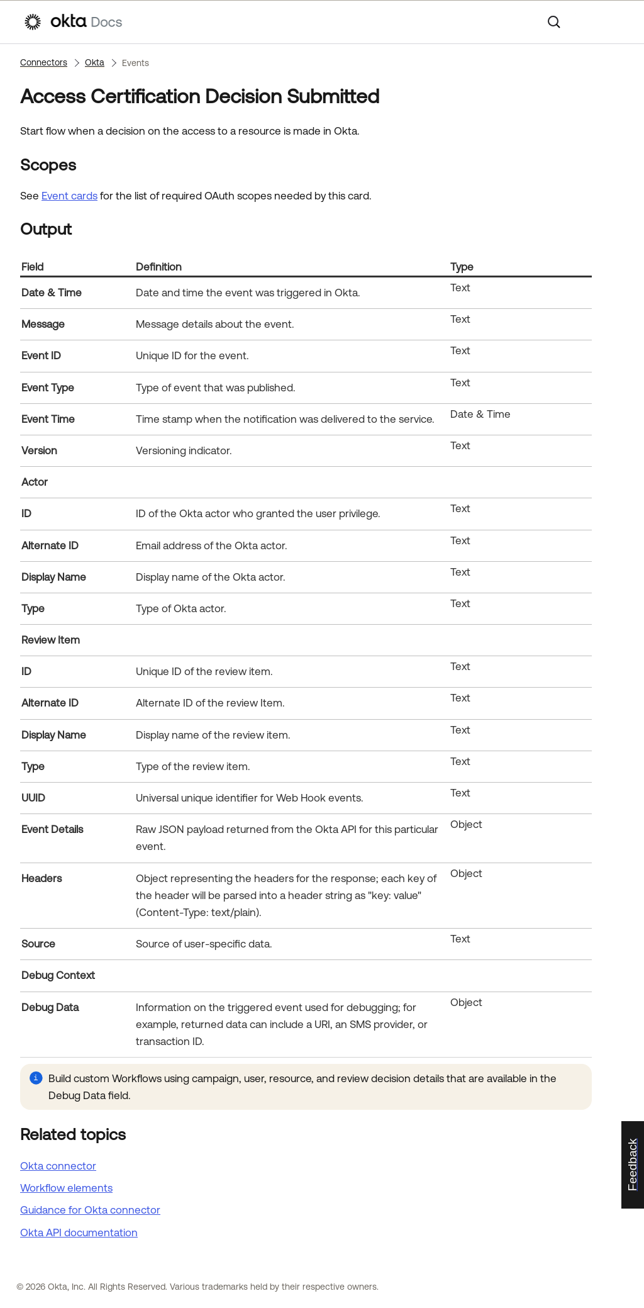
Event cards (69, 195)
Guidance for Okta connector (90, 1210)
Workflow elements (66, 1188)
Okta (94, 62)
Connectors (43, 62)
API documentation (79, 1232)
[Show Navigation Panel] (614, 22)
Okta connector (58, 1166)
